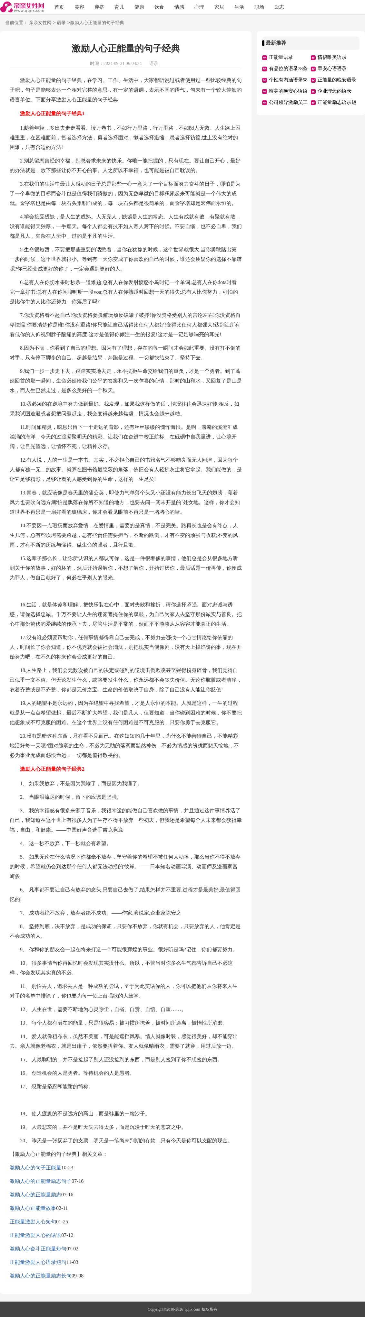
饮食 (159, 7)
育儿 (119, 7)
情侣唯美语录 (332, 57)
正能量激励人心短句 (33, 1221)
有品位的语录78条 (288, 68)
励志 (279, 7)
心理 (199, 7)
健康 (139, 7)
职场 (259, 7)
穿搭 (99, 7)
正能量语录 (281, 57)
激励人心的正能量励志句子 (41, 1181)
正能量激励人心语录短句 (38, 1262)
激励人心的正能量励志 (35, 1194)
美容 (79, 7)
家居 (219, 7)
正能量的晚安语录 (337, 79)
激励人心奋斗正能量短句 (38, 1248)
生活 (239, 7)
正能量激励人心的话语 (35, 1235)
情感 (179, 7)
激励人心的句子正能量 (35, 1167)
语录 (61, 23)
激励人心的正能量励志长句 (41, 1275)
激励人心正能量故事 (33, 1208)
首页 (59, 7)
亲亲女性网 (40, 23)
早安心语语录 (332, 68)
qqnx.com (192, 1309)
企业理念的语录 (334, 91)
